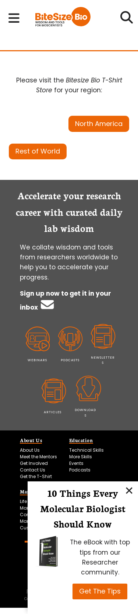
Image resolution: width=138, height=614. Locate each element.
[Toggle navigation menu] (14, 18)
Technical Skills (86, 450)
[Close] (129, 490)
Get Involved (34, 463)
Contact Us (32, 470)
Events (76, 463)
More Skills (80, 457)
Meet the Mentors (38, 457)
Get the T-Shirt (36, 476)
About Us (30, 450)
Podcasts (80, 470)
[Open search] (126, 19)
